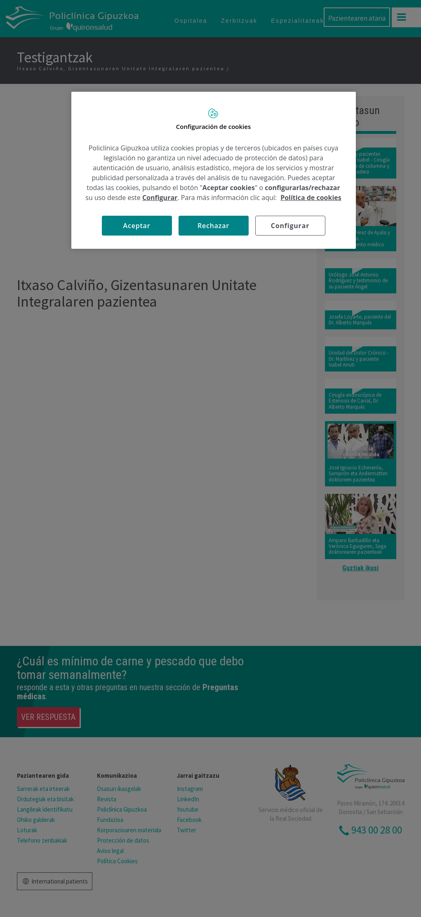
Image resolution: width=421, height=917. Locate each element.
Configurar (159, 197)
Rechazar (213, 225)
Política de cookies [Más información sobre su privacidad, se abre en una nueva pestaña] (310, 197)
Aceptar (137, 225)
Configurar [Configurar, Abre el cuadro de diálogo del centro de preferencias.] (290, 225)
